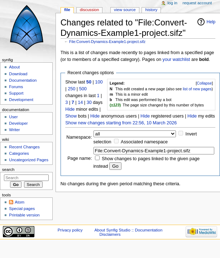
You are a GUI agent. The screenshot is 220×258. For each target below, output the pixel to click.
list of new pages (197, 89)
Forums (16, 87)
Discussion (89, 10)
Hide (70, 109)
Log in (172, 3)
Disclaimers (109, 234)
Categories (19, 153)
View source (124, 10)
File (67, 10)
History (151, 10)
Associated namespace (144, 141)
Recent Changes (24, 147)
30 (89, 102)
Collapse (204, 83)
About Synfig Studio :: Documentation (128, 230)
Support (16, 93)
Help (211, 21)
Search (8, 169)
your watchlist (176, 59)
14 (80, 102)
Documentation (23, 80)
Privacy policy (70, 230)
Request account (197, 3)
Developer (18, 123)
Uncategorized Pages (28, 160)
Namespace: (79, 137)
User (13, 117)
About (14, 67)
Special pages (22, 208)
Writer (14, 130)
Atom (19, 202)
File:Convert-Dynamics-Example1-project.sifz (107, 41)
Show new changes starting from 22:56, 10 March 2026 (121, 122)
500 (83, 88)
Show (71, 116)
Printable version (24, 215)
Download (18, 74)
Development (21, 99)
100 (98, 82)
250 (71, 88)
